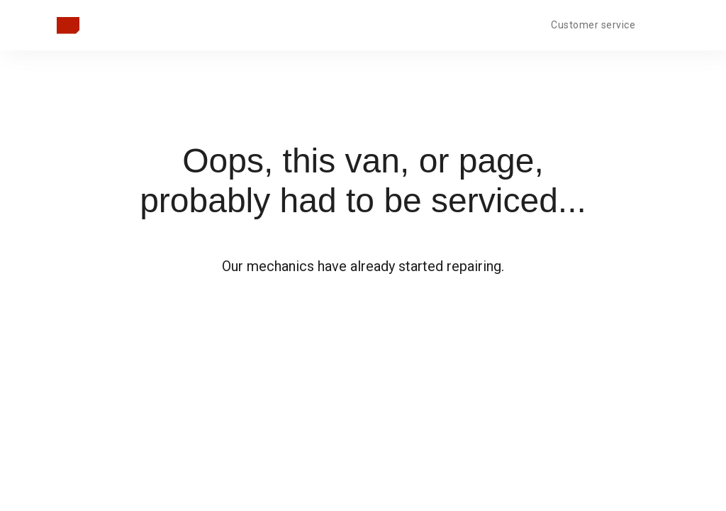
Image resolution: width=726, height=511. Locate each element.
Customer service (593, 25)
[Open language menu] (657, 23)
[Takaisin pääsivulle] (68, 25)
